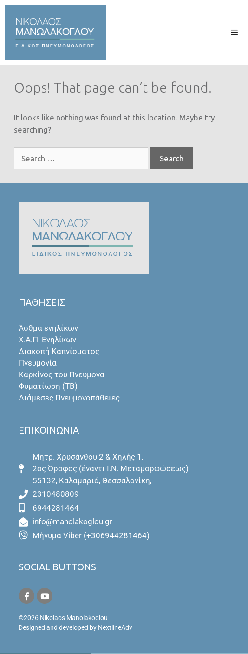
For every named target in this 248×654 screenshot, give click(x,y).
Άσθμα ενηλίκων (48, 328)
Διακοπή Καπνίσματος (59, 351)
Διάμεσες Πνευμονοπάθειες (69, 397)
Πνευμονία (38, 362)
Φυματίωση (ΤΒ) (48, 386)
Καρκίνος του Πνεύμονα (61, 374)
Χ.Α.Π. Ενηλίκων (47, 339)
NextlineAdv (115, 627)
